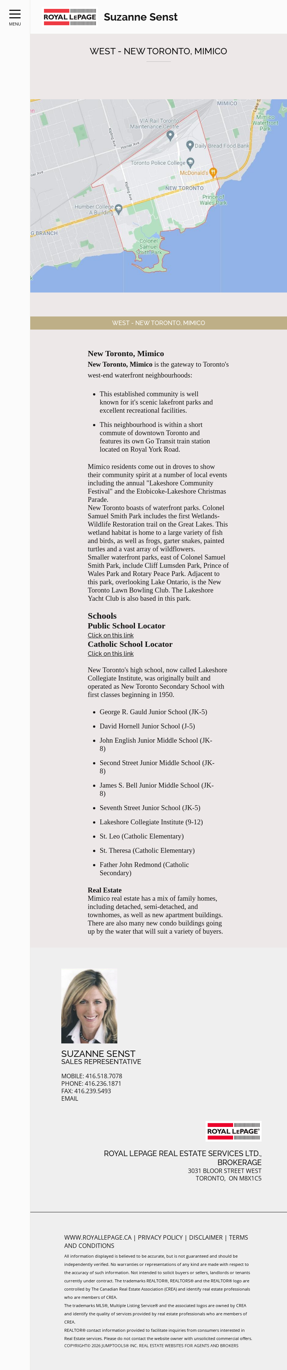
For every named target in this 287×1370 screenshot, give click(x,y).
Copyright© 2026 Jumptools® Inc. (101, 1345)
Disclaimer (206, 1237)
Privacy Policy (161, 1237)
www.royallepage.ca (98, 1237)
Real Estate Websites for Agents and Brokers (188, 1345)
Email (69, 1099)
